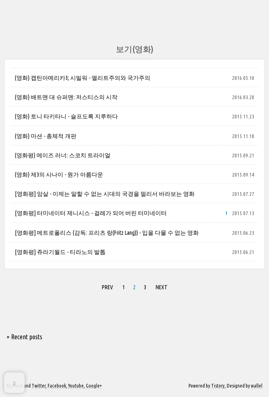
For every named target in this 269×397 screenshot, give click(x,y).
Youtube (76, 385)
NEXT (162, 287)
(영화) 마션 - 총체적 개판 (45, 136)
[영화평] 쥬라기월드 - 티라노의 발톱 (60, 252)
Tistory (218, 385)
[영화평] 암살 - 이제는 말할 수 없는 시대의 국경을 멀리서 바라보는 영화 (105, 194)
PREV (107, 287)
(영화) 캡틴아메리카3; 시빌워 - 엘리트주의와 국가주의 (82, 78)
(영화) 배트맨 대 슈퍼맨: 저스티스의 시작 (66, 97)
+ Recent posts (24, 336)
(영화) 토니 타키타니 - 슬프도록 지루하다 (66, 116)
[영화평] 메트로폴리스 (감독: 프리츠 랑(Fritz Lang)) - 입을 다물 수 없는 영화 (107, 232)
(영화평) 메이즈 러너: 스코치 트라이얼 (62, 155)
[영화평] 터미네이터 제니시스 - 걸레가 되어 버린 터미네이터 (91, 213)
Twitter (39, 385)
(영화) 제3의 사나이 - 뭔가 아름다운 (59, 174)
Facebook (57, 385)
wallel (256, 385)
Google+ (94, 385)
